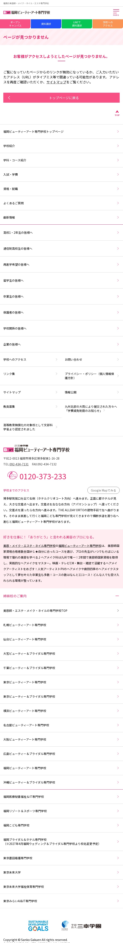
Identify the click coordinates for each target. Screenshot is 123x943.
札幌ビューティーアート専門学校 (61, 625)
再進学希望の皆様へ (61, 264)
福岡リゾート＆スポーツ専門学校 (61, 811)
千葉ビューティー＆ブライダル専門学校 (61, 668)
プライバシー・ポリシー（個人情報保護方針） (92, 376)
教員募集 (30, 406)
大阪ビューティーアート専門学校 (61, 739)
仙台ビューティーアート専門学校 (61, 639)
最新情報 (61, 217)
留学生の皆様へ (61, 280)
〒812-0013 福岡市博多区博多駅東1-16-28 (31, 458)
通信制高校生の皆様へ (61, 248)
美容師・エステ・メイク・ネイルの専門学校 (61, 610)
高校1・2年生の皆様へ (61, 232)
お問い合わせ (92, 359)
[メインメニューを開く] (116, 13)
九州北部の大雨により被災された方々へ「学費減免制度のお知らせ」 (91, 408)
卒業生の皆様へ (61, 296)
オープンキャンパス (15, 23)
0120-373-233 (42, 476)
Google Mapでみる (103, 490)
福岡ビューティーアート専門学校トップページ (61, 131)
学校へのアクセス (108, 23)
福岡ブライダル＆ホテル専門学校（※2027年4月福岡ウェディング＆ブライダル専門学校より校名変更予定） (61, 841)
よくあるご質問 (61, 203)
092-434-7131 (19, 464)
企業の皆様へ (61, 344)
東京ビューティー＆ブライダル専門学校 (61, 696)
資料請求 (46, 24)
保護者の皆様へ (61, 312)
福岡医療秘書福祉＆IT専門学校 (61, 797)
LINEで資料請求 (77, 23)
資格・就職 (61, 189)
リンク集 (30, 374)
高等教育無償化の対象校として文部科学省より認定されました (30, 427)
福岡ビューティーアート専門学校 (79, 546)
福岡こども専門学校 (61, 825)
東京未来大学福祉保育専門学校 (61, 887)
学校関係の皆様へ (61, 328)
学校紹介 (61, 146)
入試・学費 (61, 174)
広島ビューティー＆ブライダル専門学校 (61, 754)
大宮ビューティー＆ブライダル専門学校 (61, 653)
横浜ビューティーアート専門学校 (61, 711)
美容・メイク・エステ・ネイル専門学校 (29, 546)
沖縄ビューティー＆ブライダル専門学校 (61, 782)
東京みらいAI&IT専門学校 (61, 901)
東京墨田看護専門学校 (61, 858)
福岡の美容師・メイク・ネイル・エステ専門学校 (26, 3)
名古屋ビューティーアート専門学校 (61, 725)
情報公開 (92, 392)
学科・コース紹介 (61, 160)
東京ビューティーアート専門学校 (61, 682)
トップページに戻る (43, 98)
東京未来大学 (61, 872)
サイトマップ (56, 81)
